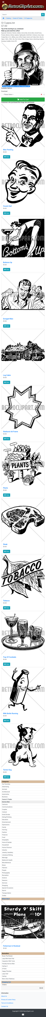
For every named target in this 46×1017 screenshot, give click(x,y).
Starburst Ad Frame (10, 432)
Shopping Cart (6, 982)
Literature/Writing (7, 855)
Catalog (8, 18)
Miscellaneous (6, 862)
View (6, 157)
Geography (5, 840)
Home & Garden (7, 842)
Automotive (5, 794)
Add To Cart (23, 100)
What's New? (6, 899)
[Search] (21, 14)
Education (5, 819)
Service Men (6, 802)
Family (4, 827)
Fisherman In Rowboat (11, 946)
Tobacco (6, 601)
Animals (4, 789)
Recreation (5, 875)
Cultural (4, 812)
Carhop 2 (5, 966)
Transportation (6, 893)
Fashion (4, 832)
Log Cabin (7, 375)
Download (4, 91)
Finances (5, 835)
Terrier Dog (7, 770)
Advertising (5, 786)
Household (5, 845)
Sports (4, 890)
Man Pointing (8, 150)
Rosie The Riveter (7, 956)
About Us (4, 996)
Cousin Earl (7, 206)
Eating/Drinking (6, 817)
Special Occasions (7, 888)
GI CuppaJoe (28, 18)
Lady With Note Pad (8, 958)
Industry (4, 850)
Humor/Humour (7, 847)
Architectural (6, 792)
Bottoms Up (7, 262)
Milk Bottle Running (10, 713)
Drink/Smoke (6, 814)
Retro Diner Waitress (8, 979)
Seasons (4, 880)
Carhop (4, 976)
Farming (4, 829)
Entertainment (6, 822)
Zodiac (4, 895)
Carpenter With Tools (8, 961)
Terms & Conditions (7, 1003)
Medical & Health (7, 860)
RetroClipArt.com (28, 1011)
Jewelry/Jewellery (7, 852)
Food (3, 837)
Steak (5, 544)
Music (4, 865)
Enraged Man (8, 319)
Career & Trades (17, 18)
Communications (7, 807)
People (4, 870)
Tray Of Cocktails (9, 657)
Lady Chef (5, 974)
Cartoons (5, 804)
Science (4, 878)
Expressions (5, 824)
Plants (5, 488)
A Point (4, 968)
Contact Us (4, 1006)
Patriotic (4, 867)
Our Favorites (6, 784)
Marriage (5, 857)
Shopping (5, 885)
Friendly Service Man (8, 963)
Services (4, 883)
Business (5, 797)
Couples (4, 809)
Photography (6, 873)
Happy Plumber (6, 971)
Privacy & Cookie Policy (8, 999)
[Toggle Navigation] (3, 2)
